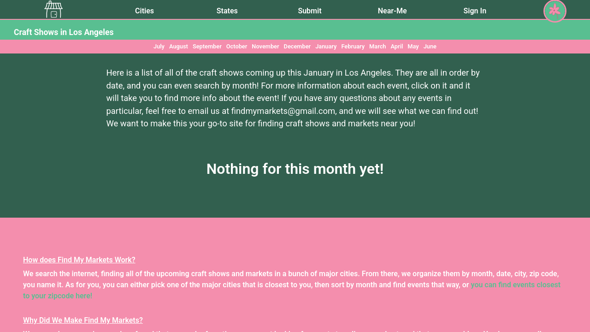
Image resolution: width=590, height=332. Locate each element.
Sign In (475, 10)
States (227, 10)
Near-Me (392, 10)
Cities (144, 10)
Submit (309, 10)
